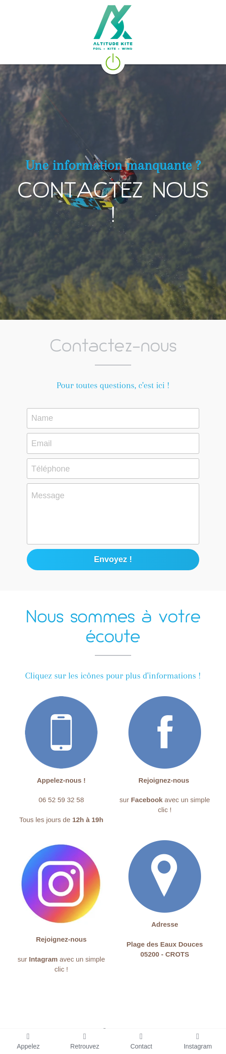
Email (41, 443)
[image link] (113, 61)
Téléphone (50, 468)
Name (42, 418)
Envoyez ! (113, 559)
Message (47, 495)
